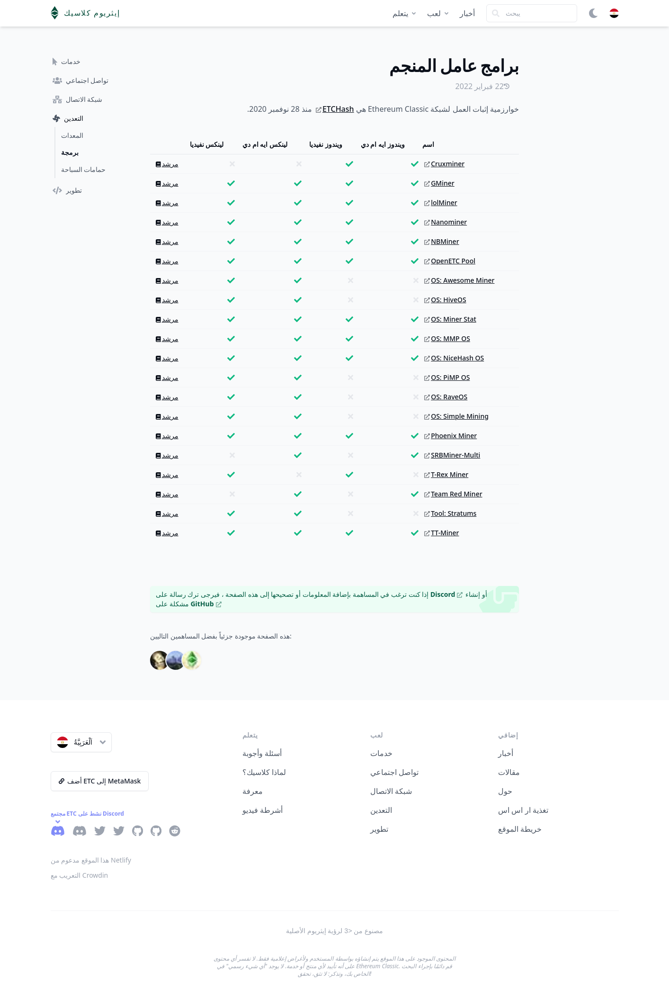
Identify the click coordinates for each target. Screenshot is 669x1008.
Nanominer (445, 221)
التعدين (381, 810)
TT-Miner (441, 532)
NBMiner (441, 241)
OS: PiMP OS (447, 377)
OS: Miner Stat (450, 319)
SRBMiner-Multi (452, 454)
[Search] (531, 13)
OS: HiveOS (445, 299)
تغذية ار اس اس (523, 810)
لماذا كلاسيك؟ (264, 772)
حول (505, 791)
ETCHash (335, 109)
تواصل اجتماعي (394, 772)
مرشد (167, 163)
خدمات (381, 753)
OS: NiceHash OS (454, 357)
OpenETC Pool (449, 260)
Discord (446, 594)
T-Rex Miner (446, 474)
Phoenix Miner (450, 435)
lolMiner (440, 202)
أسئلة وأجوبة (262, 753)
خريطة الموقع (520, 829)
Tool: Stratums (450, 513)
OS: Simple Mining (456, 416)
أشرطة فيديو (262, 810)
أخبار (467, 13)
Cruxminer (444, 163)
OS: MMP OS (447, 338)
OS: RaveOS (445, 396)
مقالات (509, 772)
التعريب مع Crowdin (79, 875)
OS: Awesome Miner (459, 280)
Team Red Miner (453, 493)
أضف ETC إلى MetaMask (100, 780)
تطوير (379, 829)
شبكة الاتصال (391, 791)
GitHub (205, 603)
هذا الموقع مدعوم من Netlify (91, 859)
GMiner (439, 183)
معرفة (252, 791)
